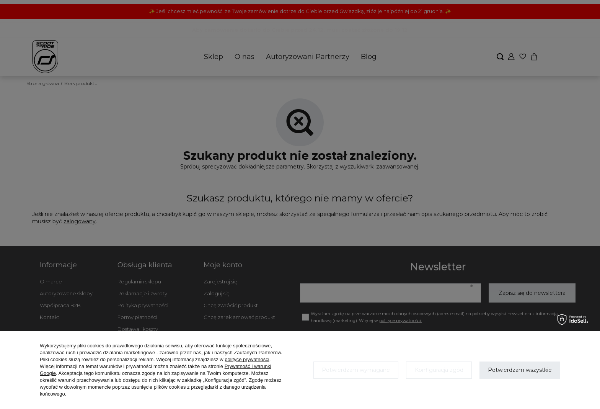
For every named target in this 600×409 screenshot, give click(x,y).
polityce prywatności (247, 359)
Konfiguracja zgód (439, 369)
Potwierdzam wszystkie (520, 369)
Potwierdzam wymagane (356, 369)
